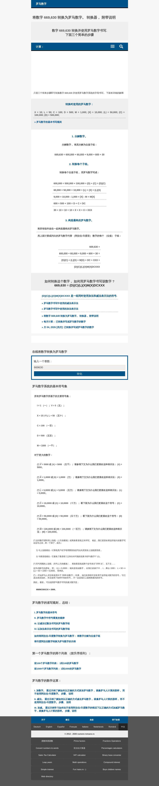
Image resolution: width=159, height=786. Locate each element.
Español (60, 727)
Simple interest (47, 769)
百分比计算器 (79, 748)
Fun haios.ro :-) (79, 769)
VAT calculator (79, 755)
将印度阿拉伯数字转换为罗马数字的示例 (55, 641)
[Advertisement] (79, 69)
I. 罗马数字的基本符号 (45, 612)
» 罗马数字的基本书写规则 (48, 122)
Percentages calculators (111, 748)
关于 (43, 720)
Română (112, 727)
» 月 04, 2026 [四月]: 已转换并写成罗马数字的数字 (68, 327)
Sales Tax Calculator (47, 755)
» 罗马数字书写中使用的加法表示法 (60, 308)
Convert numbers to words (47, 748)
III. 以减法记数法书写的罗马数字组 (52, 623)
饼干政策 (116, 720)
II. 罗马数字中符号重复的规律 (49, 618)
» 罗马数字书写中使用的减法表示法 (60, 303)
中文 (123, 727)
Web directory (47, 776)
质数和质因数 (47, 741)
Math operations (79, 762)
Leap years (47, 762)
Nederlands (98, 727)
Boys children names (112, 769)
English (49, 727)
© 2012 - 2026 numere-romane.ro (79, 734)
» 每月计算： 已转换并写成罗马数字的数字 (64, 321)
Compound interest (112, 762)
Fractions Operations (112, 741)
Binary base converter (111, 755)
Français (73, 727)
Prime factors (79, 741)
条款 (92, 720)
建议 (67, 720)
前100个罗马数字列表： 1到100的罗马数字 (56, 663)
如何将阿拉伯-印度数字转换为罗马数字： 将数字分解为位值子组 (67, 636)
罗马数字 (41, 3)
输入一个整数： (43, 361)
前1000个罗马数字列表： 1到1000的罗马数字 (57, 668)
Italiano (85, 727)
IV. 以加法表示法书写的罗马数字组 (52, 629)
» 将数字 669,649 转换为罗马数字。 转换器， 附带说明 (70, 316)
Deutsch (37, 727)
